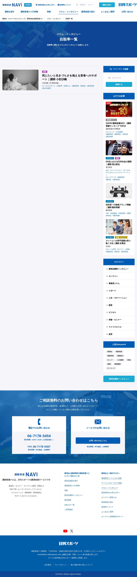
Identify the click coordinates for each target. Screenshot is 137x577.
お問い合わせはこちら (98, 441)
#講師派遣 (110, 356)
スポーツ (112, 291)
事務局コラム (114, 283)
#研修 (129, 360)
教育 (110, 305)
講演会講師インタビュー (119, 269)
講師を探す (107, 5)
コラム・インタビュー (54, 19)
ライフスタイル (115, 327)
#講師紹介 (120, 356)
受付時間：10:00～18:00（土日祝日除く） (39, 437)
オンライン (113, 276)
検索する (119, 84)
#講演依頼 (119, 351)
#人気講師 (120, 360)
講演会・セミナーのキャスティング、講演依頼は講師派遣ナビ (22, 19)
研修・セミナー (115, 320)
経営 (110, 334)
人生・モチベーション (118, 298)
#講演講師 (117, 364)
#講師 (109, 364)
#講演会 (109, 351)
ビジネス (112, 312)
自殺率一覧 (69, 19)
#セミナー (110, 360)
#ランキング (111, 368)
